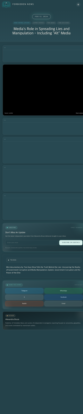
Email (63, 303)
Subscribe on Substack (71, 242)
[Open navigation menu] (78, 4)
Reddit (24, 303)
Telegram (24, 291)
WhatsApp (63, 291)
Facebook (64, 297)
